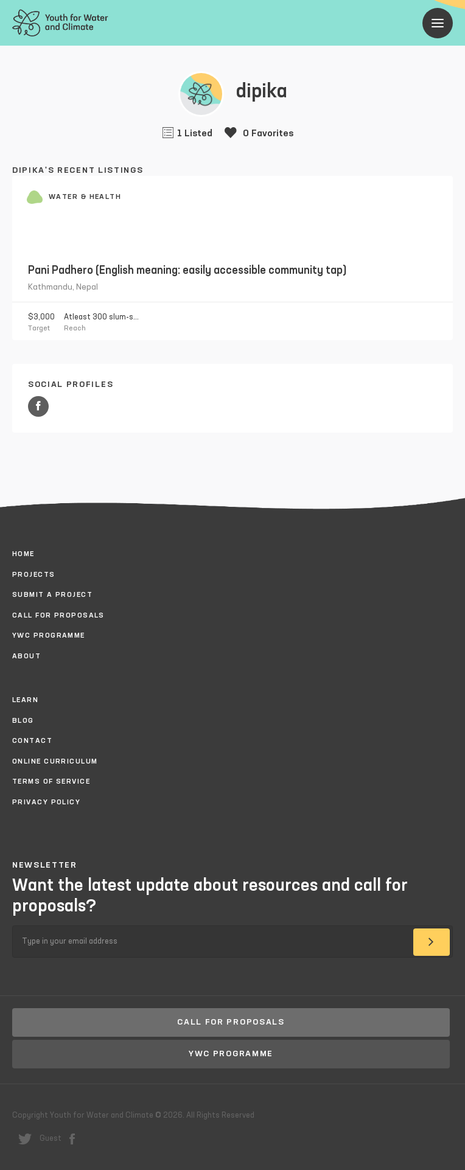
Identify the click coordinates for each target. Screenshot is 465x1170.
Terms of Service (51, 781)
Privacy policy (46, 802)
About (26, 656)
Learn (25, 700)
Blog (23, 721)
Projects (33, 575)
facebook (72, 1139)
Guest (50, 1139)
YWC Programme (48, 635)
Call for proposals (58, 615)
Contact (32, 741)
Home (23, 554)
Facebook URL (38, 406)
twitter (25, 1139)
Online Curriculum (54, 761)
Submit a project (52, 595)
